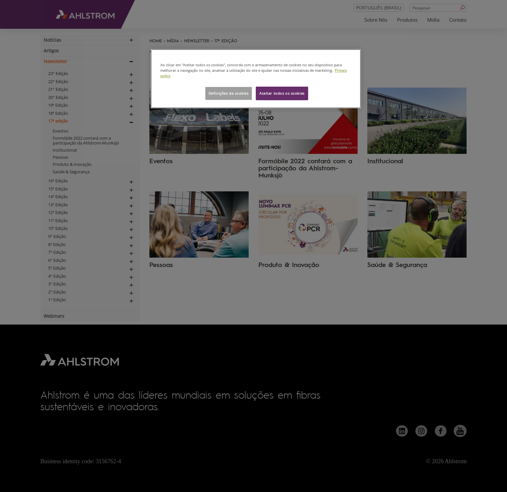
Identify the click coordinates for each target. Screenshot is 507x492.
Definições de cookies (229, 93)
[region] (256, 78)
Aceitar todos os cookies (282, 93)
